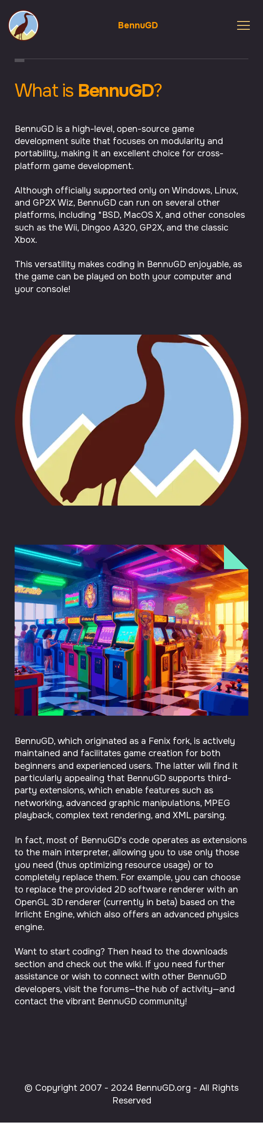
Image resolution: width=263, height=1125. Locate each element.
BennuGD (138, 25)
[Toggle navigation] (243, 25)
